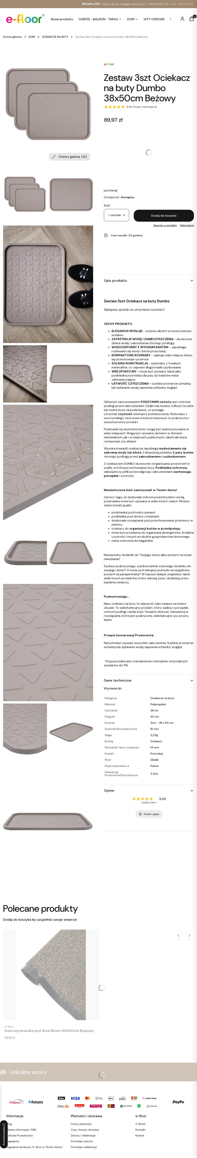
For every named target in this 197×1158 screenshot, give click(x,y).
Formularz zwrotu (82, 1141)
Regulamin (12, 1141)
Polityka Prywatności (19, 1135)
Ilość (107, 205)
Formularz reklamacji (84, 1147)
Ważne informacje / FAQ (21, 1129)
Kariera (139, 1135)
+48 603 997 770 (158, 4)
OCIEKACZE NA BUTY (55, 37)
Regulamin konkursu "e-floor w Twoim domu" (34, 1147)
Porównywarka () (4, 1134)
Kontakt (140, 1129)
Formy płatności (81, 1124)
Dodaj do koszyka (163, 216)
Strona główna (12, 37)
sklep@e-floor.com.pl (132, 4)
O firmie (140, 1124)
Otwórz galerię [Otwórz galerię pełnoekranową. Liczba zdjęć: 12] (69, 157)
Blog (9, 1124)
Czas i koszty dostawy (85, 1129)
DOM (32, 37)
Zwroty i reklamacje (83, 1135)
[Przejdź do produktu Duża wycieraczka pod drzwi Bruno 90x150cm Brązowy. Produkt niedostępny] (51, 975)
